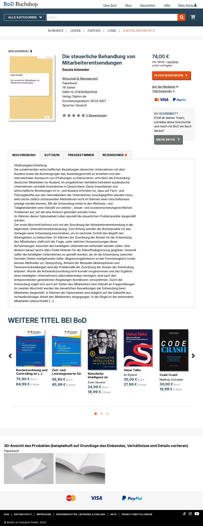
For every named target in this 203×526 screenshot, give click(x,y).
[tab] (24, 155)
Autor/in (51, 155)
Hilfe (167, 5)
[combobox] (116, 17)
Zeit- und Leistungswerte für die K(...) (66, 373)
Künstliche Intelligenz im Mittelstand (98, 377)
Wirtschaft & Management (80, 78)
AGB (6, 514)
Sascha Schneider (75, 69)
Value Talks (132, 370)
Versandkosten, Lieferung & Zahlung (80, 514)
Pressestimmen (81, 155)
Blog (128, 5)
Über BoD (110, 5)
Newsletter (147, 5)
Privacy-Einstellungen (137, 514)
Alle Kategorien (25, 17)
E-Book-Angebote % (139, 31)
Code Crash (168, 375)
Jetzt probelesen (18, 50)
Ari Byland (130, 374)
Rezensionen (114, 155)
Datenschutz (23, 514)
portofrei (173, 61)
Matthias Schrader (171, 379)
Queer (75, 31)
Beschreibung (24, 155)
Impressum (44, 514)
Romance (55, 31)
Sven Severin (96, 382)
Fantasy (94, 31)
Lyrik (112, 31)
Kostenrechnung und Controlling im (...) (31, 371)
